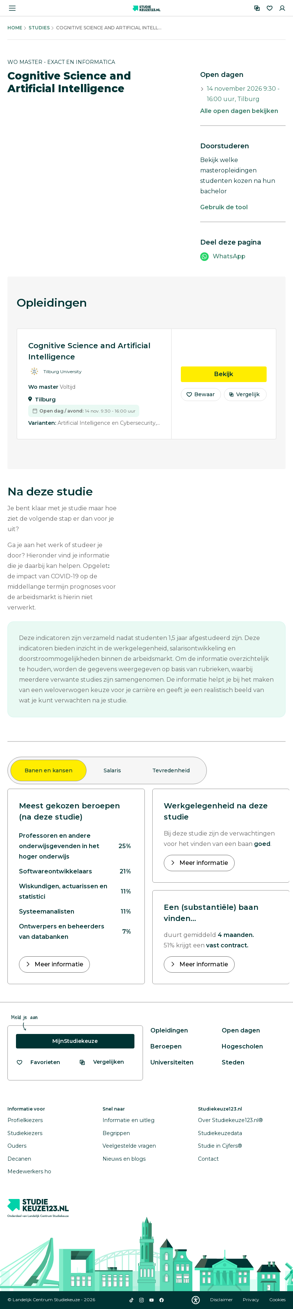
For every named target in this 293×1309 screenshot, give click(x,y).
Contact (208, 1159)
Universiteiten (171, 1062)
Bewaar (200, 399)
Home (14, 27)
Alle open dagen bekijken (239, 110)
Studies (39, 27)
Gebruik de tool (224, 207)
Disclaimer (222, 1299)
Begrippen (116, 1133)
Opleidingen (169, 1030)
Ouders (16, 1145)
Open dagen (241, 1030)
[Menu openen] (12, 8)
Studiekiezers (24, 1133)
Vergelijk (244, 399)
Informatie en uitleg (128, 1120)
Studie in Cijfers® (220, 1145)
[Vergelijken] (257, 8)
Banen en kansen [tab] (48, 770)
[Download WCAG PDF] (195, 1300)
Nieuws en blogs (124, 1159)
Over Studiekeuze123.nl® (230, 1120)
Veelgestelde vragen (129, 1145)
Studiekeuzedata (220, 1133)
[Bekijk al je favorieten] (38, 1062)
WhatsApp (229, 256)
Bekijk (240, 379)
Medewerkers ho (29, 1171)
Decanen (19, 1159)
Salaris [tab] (112, 770)
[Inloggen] (282, 8)
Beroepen (166, 1046)
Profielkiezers (25, 1120)
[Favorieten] (269, 8)
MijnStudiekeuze (75, 1041)
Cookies (277, 1299)
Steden (233, 1062)
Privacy (251, 1299)
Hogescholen (242, 1046)
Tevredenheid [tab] (171, 770)
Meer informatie (58, 964)
